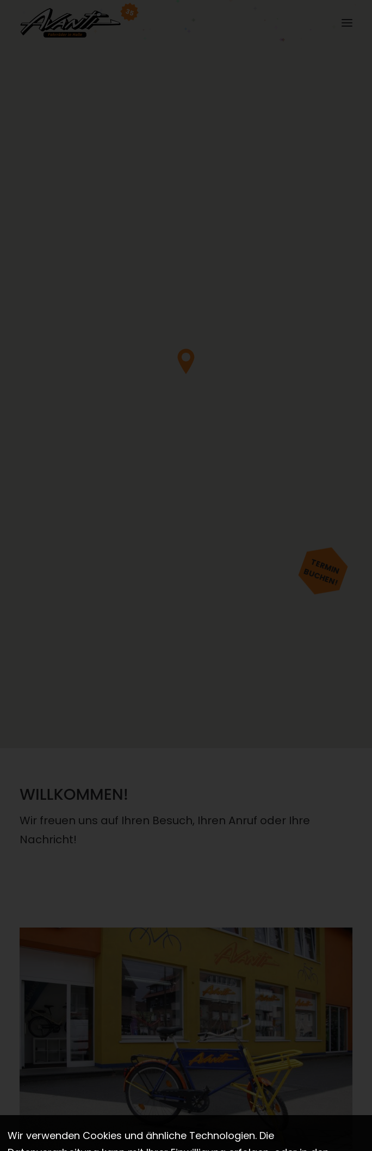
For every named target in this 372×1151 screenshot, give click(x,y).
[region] (186, 374)
